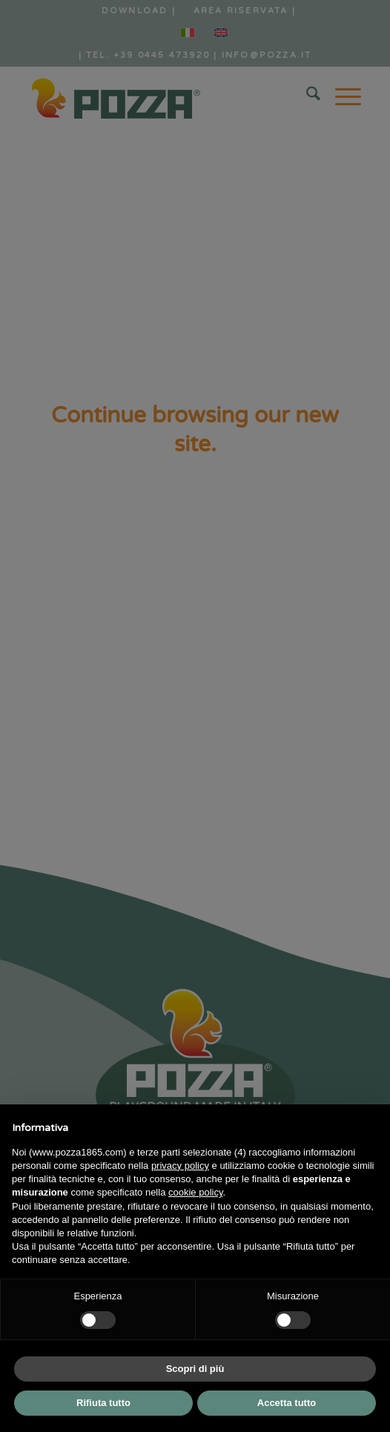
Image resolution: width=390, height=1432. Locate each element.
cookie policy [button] (195, 1192)
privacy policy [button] (180, 1165)
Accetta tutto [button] (286, 1402)
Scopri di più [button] (195, 1368)
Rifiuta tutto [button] (103, 1402)
